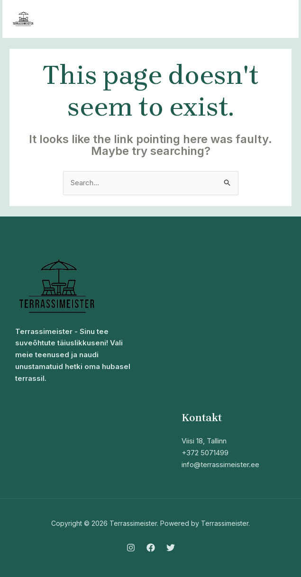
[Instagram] (131, 547)
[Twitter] (170, 547)
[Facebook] (150, 547)
